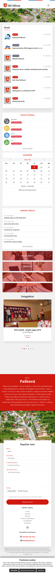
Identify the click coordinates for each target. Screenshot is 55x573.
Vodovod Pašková (18, 37)
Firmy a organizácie (27, 518)
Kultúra (27, 516)
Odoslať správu (27, 502)
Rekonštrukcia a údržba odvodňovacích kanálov (30, 69)
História (27, 514)
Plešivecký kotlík (18, 101)
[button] (22, 349)
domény (12, 552)
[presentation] (26, 345)
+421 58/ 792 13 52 (28, 536)
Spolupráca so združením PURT (23, 91)
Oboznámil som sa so (25, 497)
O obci (27, 511)
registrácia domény (20, 552)
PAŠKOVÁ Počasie (27, 199)
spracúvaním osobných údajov (32, 497)
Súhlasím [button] (14, 570)
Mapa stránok (25, 551)
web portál (33, 551)
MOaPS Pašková (18, 59)
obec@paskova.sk (29, 540)
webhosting (39, 551)
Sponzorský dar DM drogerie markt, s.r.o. (27, 48)
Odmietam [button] (41, 570)
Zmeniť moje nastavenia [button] (28, 570)
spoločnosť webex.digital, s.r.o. (34, 552)
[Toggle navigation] (48, 5)
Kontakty (27, 523)
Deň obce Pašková (19, 80)
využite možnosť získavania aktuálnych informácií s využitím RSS (24, 549)
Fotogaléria (28, 521)
